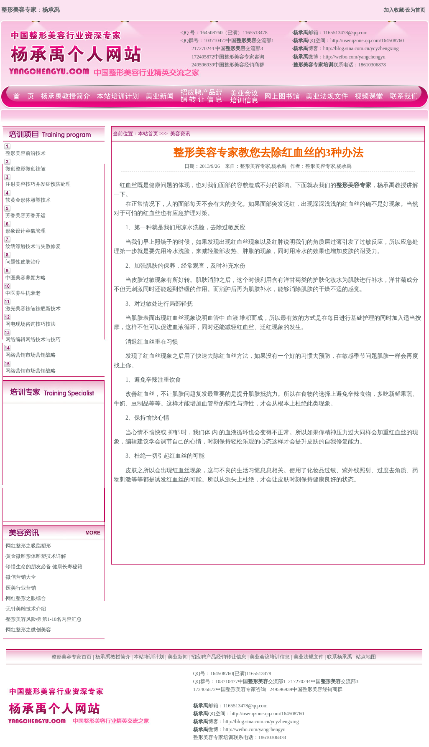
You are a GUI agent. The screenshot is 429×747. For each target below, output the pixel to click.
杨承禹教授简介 (112, 657)
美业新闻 (178, 657)
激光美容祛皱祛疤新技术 (33, 308)
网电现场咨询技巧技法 (30, 324)
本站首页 (148, 134)
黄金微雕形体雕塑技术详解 (36, 556)
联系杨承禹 (340, 657)
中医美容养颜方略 (25, 278)
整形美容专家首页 (71, 657)
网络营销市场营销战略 (30, 355)
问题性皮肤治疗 (23, 262)
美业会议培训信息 (270, 657)
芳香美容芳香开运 (25, 215)
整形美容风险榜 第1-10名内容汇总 (44, 619)
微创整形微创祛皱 (25, 169)
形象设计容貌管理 (25, 231)
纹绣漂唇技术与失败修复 (33, 246)
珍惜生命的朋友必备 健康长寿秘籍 (44, 567)
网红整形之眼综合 (26, 598)
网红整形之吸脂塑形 (28, 546)
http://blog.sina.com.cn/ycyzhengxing (261, 721)
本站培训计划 (149, 657)
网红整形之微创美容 (28, 630)
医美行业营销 (21, 588)
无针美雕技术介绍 (26, 609)
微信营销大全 (21, 577)
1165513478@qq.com (245, 706)
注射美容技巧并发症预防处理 (38, 184)
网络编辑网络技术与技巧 (33, 339)
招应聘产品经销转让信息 (218, 657)
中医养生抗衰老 (23, 293)
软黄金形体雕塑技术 (28, 200)
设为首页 (415, 10)
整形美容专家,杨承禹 (263, 166)
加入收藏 (394, 10)
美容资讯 (180, 134)
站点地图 (366, 657)
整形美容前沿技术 (25, 153)
